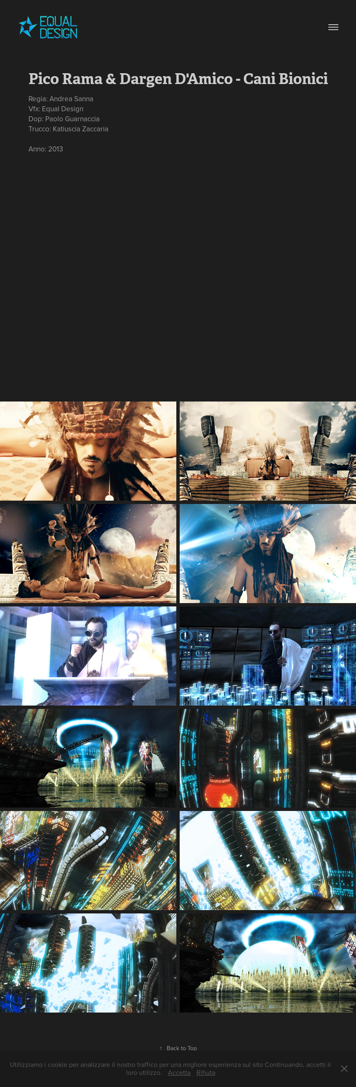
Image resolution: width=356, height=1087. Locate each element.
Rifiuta (205, 1072)
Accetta (179, 1072)
